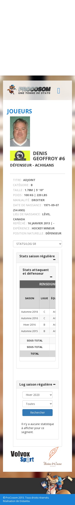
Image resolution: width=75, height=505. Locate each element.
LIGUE (44, 298)
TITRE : (17, 180)
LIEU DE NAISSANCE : (27, 214)
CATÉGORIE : (21, 185)
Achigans (44, 165)
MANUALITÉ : (22, 200)
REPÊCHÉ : (20, 223)
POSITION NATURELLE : (29, 233)
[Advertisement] (37, 38)
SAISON (29, 298)
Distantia (25, 501)
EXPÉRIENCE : (22, 228)
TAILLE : (18, 190)
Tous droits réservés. (37, 497)
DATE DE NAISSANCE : (28, 205)
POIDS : (18, 195)
